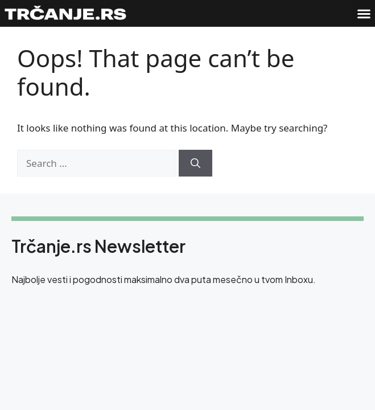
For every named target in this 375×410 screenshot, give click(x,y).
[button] (363, 14)
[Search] (195, 163)
